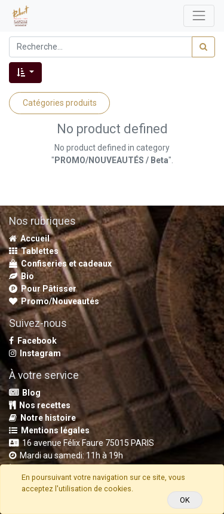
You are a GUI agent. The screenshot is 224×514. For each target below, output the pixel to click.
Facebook (33, 340)
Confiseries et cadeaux (60, 263)
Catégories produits (60, 103)
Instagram (35, 353)
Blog (25, 392)
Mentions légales (49, 430)
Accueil (29, 238)
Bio (21, 276)
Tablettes (34, 251)
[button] (25, 72)
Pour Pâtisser (42, 288)
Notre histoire (42, 418)
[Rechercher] (203, 46)
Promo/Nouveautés (54, 301)
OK (185, 499)
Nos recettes (39, 405)
